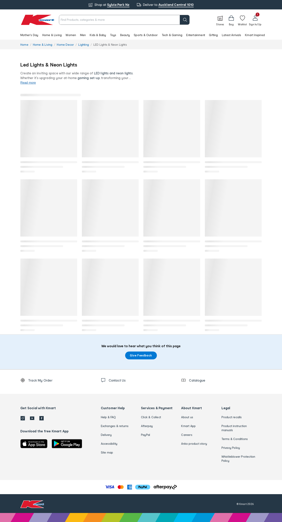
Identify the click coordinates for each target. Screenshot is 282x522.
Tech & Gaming (172, 35)
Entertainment (195, 35)
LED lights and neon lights (113, 73)
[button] (141, 35)
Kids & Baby (98, 35)
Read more (28, 82)
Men (83, 35)
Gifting (213, 35)
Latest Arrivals (231, 35)
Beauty (125, 35)
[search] (185, 20)
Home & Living (52, 35)
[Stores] (220, 20)
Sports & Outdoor (146, 35)
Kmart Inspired (255, 35)
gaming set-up (89, 78)
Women (71, 35)
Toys (113, 35)
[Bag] (231, 20)
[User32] (255, 20)
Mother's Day (29, 35)
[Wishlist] (242, 20)
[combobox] (124, 20)
